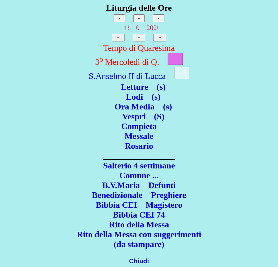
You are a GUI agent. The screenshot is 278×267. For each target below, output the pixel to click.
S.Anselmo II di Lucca (127, 76)
